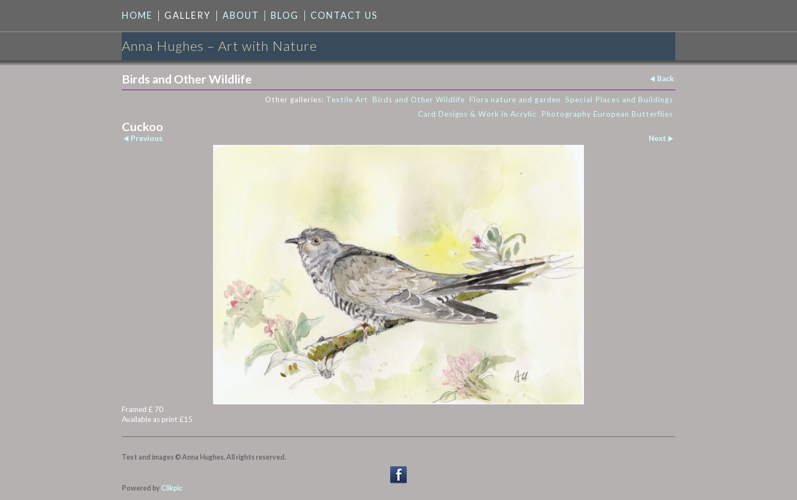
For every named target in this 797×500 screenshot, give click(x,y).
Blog (285, 15)
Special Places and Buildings (619, 99)
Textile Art (347, 99)
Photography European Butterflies (607, 114)
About (240, 15)
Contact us (344, 15)
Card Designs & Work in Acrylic (477, 114)
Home (137, 15)
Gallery (187, 15)
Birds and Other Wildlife (418, 99)
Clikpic (171, 488)
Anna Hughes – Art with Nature (219, 46)
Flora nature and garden (515, 99)
